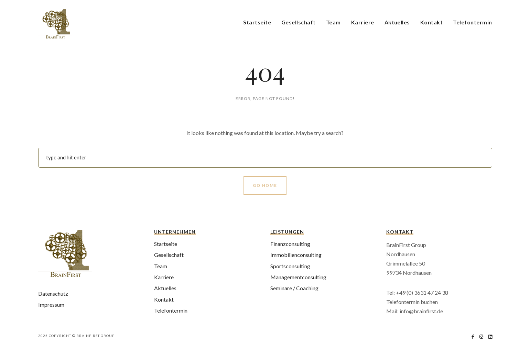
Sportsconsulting (290, 266)
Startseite (257, 22)
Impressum (51, 304)
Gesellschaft (298, 22)
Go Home (265, 185)
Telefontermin (472, 22)
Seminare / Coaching (294, 288)
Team (333, 22)
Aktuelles (397, 22)
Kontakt (431, 22)
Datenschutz (53, 293)
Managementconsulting (298, 277)
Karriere (362, 22)
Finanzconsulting (290, 243)
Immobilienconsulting (296, 254)
